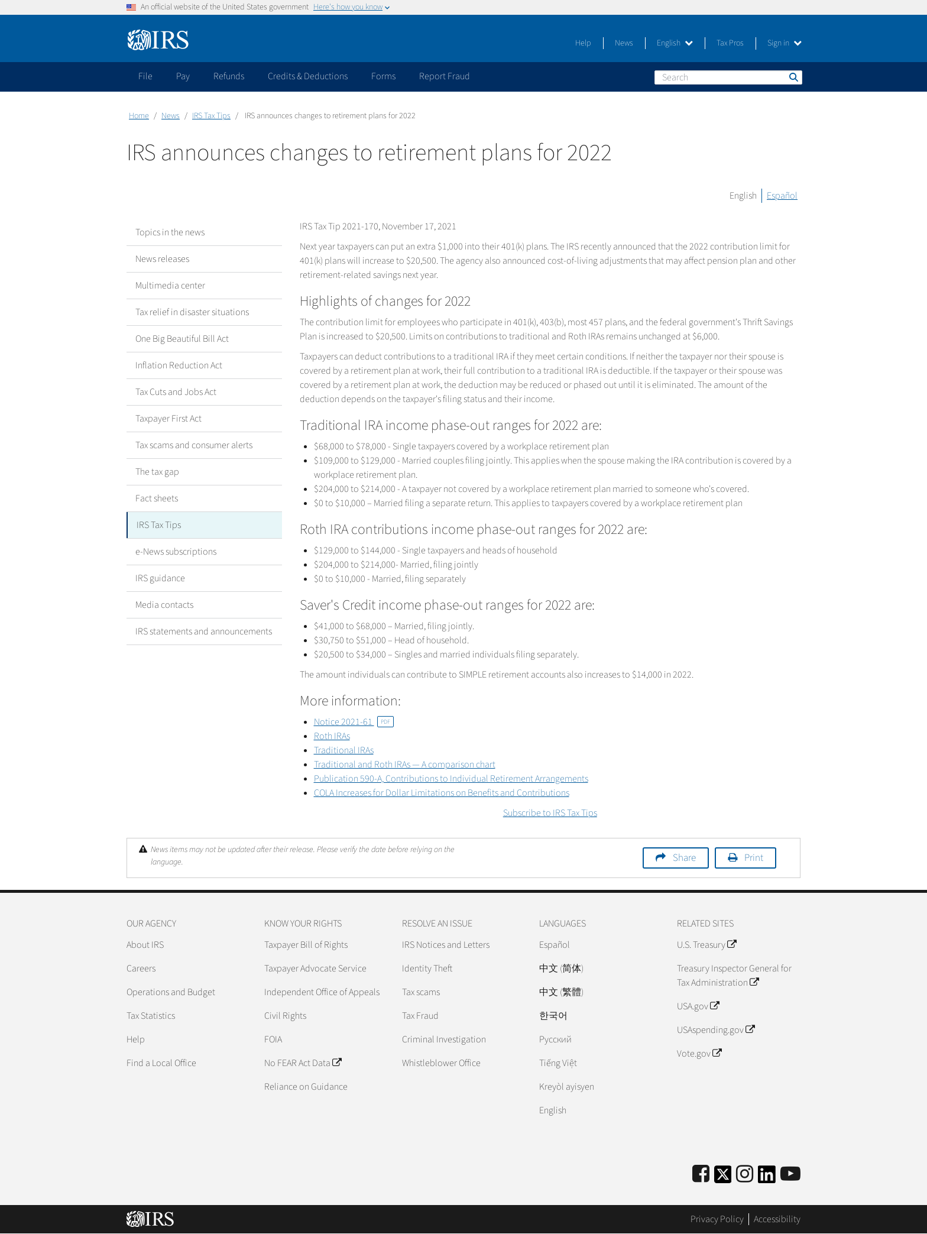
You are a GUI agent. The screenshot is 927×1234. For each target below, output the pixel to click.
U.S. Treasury (706, 944)
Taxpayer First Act (168, 418)
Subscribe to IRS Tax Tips (550, 813)
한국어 (553, 1015)
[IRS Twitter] (723, 1178)
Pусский (555, 1039)
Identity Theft (427, 968)
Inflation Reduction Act (178, 365)
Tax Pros (730, 43)
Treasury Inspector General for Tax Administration (734, 975)
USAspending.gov (715, 1030)
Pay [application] (183, 76)
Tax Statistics (151, 1015)
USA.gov (698, 1006)
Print (753, 858)
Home (139, 116)
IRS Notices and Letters (446, 944)
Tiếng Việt (558, 1063)
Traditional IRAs (344, 750)
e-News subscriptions (175, 551)
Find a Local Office (161, 1063)
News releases (162, 258)
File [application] (145, 76)
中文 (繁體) (561, 992)
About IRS (145, 944)
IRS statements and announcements (203, 631)
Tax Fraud (420, 1015)
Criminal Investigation (444, 1039)
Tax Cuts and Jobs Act (175, 392)
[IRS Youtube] (790, 1174)
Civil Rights (285, 1015)
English (675, 43)
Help (583, 43)
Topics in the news (170, 232)
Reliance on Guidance (306, 1086)
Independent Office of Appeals (322, 992)
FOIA (273, 1039)
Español (782, 195)
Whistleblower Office (441, 1063)
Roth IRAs (332, 736)
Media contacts (164, 604)
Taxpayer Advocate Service (315, 968)
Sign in (784, 43)
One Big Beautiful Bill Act (182, 338)
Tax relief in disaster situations (192, 312)
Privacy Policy (717, 1219)
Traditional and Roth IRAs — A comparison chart (404, 764)
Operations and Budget (171, 992)
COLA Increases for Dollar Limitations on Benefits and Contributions (441, 792)
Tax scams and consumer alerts (193, 445)
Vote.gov (699, 1053)
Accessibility (777, 1219)
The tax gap (157, 471)
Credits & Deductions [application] (308, 76)
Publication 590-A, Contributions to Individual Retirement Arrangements (451, 778)
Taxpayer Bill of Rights (306, 944)
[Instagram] (744, 1174)
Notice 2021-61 (354, 721)
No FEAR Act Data (302, 1063)
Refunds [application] (228, 76)
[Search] (728, 77)
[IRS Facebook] (700, 1174)
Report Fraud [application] (444, 76)
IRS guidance (160, 578)
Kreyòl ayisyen (566, 1086)
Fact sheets (156, 498)
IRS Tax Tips (211, 116)
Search (793, 77)
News (624, 43)
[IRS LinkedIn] (767, 1178)
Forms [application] (383, 76)
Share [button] (684, 858)
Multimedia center (170, 285)
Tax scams (421, 992)
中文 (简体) (561, 968)
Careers (141, 968)
